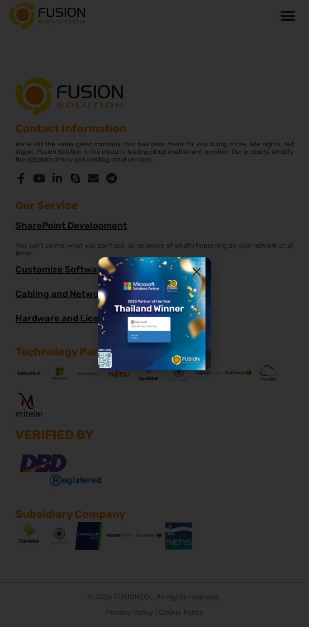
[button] (196, 272)
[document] (154, 313)
